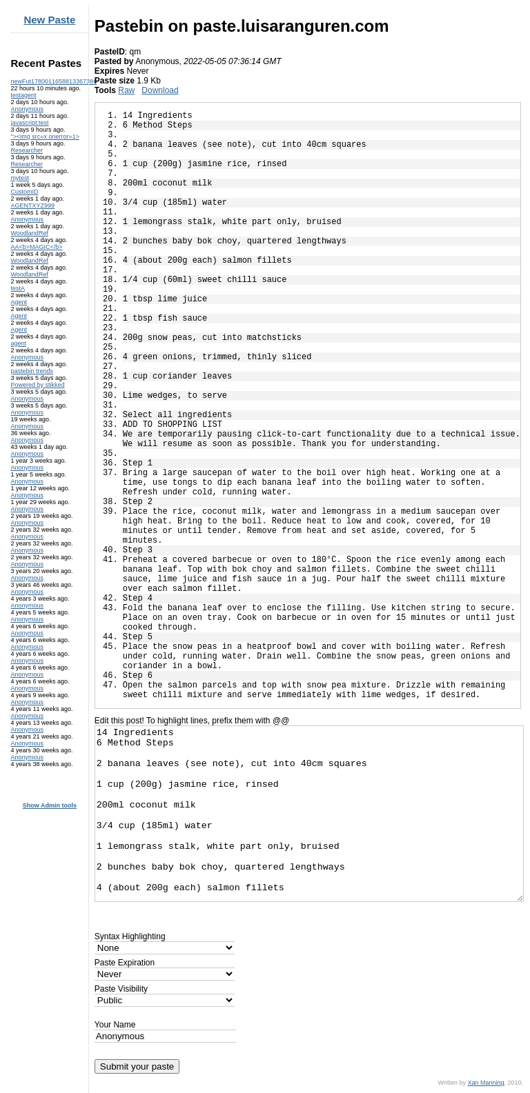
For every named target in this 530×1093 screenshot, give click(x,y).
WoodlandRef (29, 233)
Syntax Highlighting (130, 936)
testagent (24, 95)
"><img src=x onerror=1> (45, 136)
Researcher (27, 150)
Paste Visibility (121, 989)
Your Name (115, 1025)
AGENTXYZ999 (33, 205)
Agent (19, 302)
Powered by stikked (38, 384)
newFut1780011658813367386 (54, 81)
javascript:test (30, 122)
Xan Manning (485, 1082)
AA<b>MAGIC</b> (37, 246)
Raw (126, 90)
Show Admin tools (50, 805)
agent (19, 343)
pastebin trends (32, 371)
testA (18, 288)
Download (159, 90)
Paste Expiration (125, 962)
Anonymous (27, 109)
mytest (20, 177)
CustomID (25, 191)
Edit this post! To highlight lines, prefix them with (192, 720)
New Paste (49, 20)
